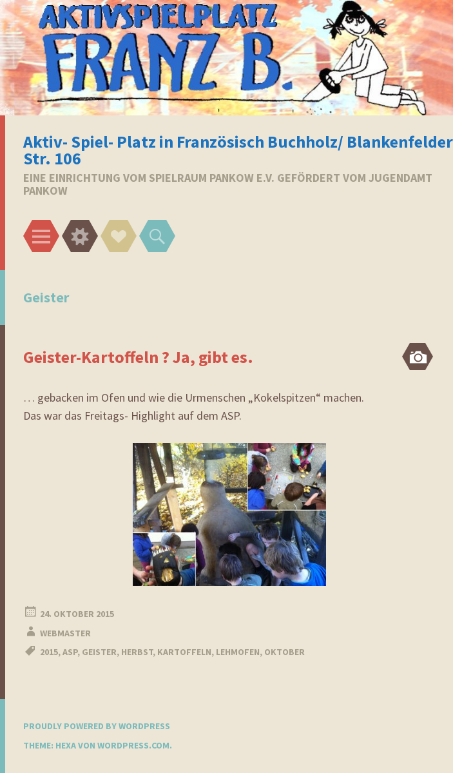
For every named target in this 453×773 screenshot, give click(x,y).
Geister (99, 652)
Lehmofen (238, 652)
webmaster (65, 633)
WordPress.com (133, 745)
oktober (284, 652)
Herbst (137, 652)
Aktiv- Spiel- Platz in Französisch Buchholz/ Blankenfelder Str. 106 (238, 150)
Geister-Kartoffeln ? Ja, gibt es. (138, 356)
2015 (49, 652)
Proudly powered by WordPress (96, 726)
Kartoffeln (184, 652)
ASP (70, 652)
